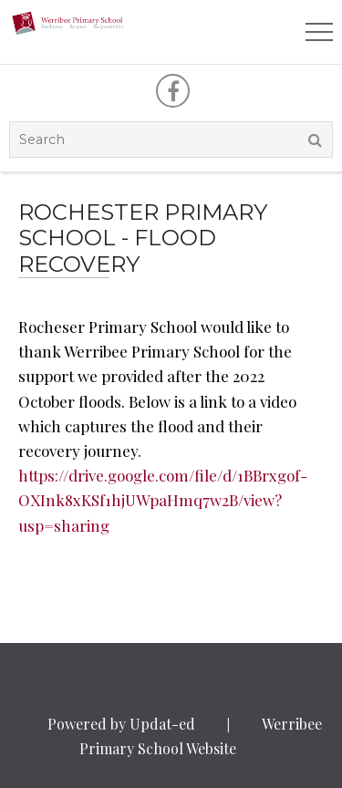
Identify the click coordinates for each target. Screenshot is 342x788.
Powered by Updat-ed (121, 723)
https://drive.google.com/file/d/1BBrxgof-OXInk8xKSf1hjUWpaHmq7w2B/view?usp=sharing (162, 499)
